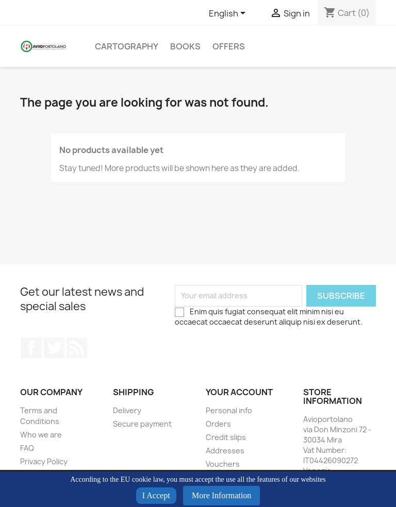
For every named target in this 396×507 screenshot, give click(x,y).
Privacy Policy (44, 461)
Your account (239, 392)
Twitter (54, 347)
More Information (221, 495)
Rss (77, 347)
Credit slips (226, 437)
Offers (228, 46)
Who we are (41, 435)
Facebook (31, 347)
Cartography (126, 46)
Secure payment (142, 424)
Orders (218, 424)
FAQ (27, 448)
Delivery (127, 410)
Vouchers (223, 464)
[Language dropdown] (229, 14)
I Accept (156, 495)
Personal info (229, 410)
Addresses (225, 450)
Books (185, 46)
